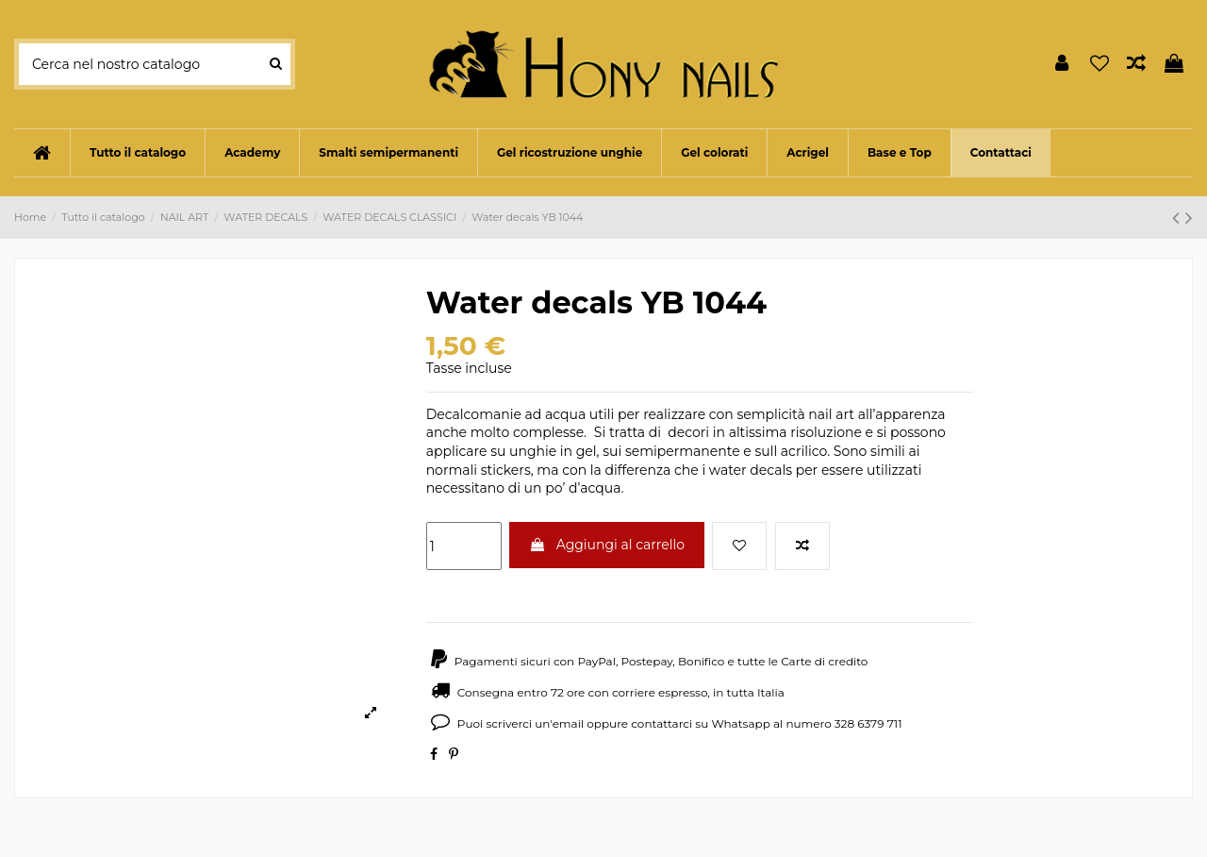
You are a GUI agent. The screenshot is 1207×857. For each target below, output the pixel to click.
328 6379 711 (868, 723)
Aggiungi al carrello (607, 544)
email (569, 723)
